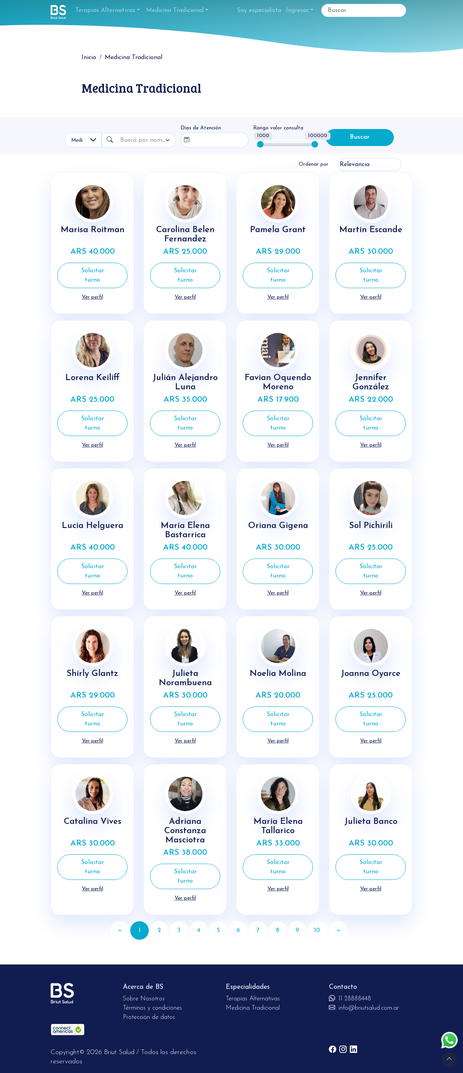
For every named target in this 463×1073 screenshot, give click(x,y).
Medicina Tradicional (175, 10)
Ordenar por (314, 164)
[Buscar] (363, 10)
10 (317, 927)
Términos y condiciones (152, 1005)
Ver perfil (92, 297)
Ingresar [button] (297, 10)
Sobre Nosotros (144, 996)
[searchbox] (208, 138)
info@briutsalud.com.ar (364, 1005)
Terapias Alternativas (105, 10)
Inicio (89, 57)
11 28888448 (350, 996)
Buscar (359, 137)
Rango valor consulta (278, 128)
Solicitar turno (92, 275)
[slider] (260, 144)
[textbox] (143, 140)
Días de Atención (200, 128)
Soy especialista (259, 10)
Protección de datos (149, 1014)
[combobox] (146, 140)
